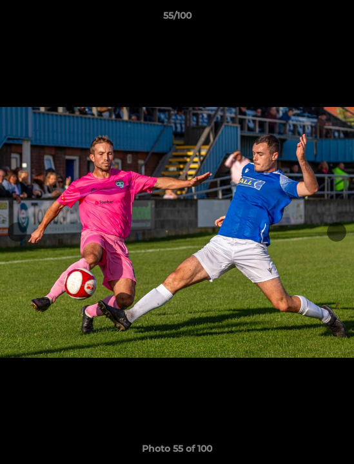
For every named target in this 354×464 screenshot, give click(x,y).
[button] (338, 18)
